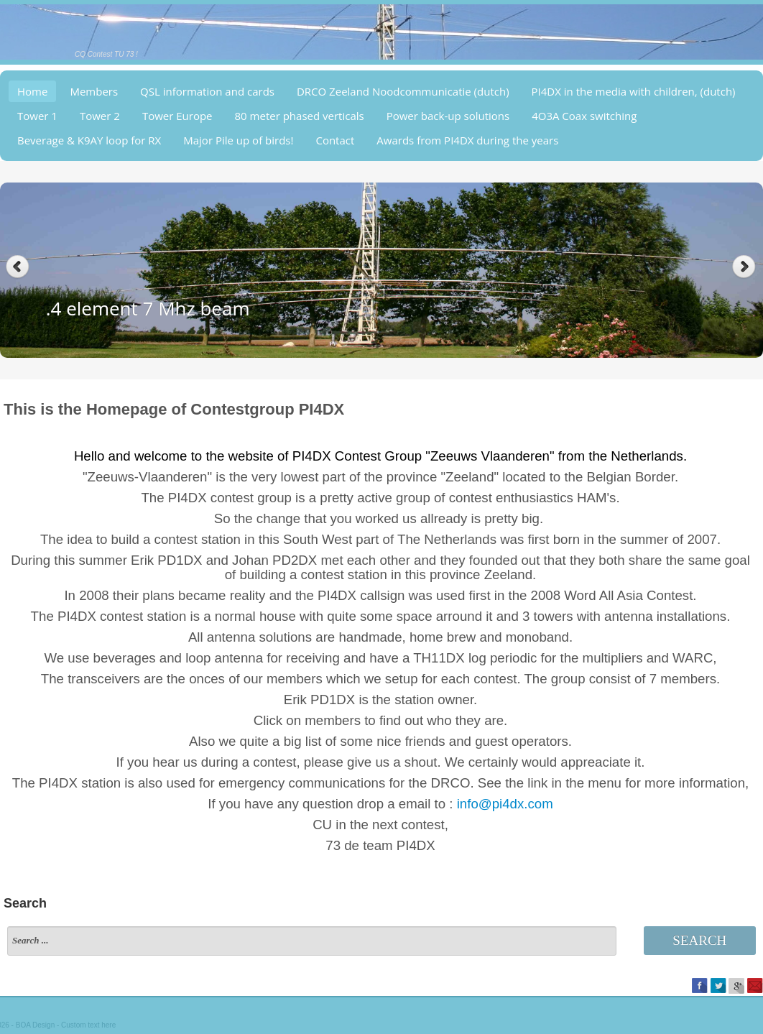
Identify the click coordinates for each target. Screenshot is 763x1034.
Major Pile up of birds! (238, 140)
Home (32, 91)
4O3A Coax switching (584, 116)
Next (745, 267)
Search (699, 940)
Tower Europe (177, 116)
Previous (17, 267)
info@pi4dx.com (505, 803)
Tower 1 (37, 116)
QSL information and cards (207, 91)
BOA (23, 1025)
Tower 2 (100, 116)
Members (94, 91)
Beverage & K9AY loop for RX (89, 140)
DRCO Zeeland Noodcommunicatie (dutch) (403, 91)
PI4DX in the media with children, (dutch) (634, 91)
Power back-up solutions (448, 116)
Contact (334, 140)
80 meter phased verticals (299, 116)
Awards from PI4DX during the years (467, 140)
